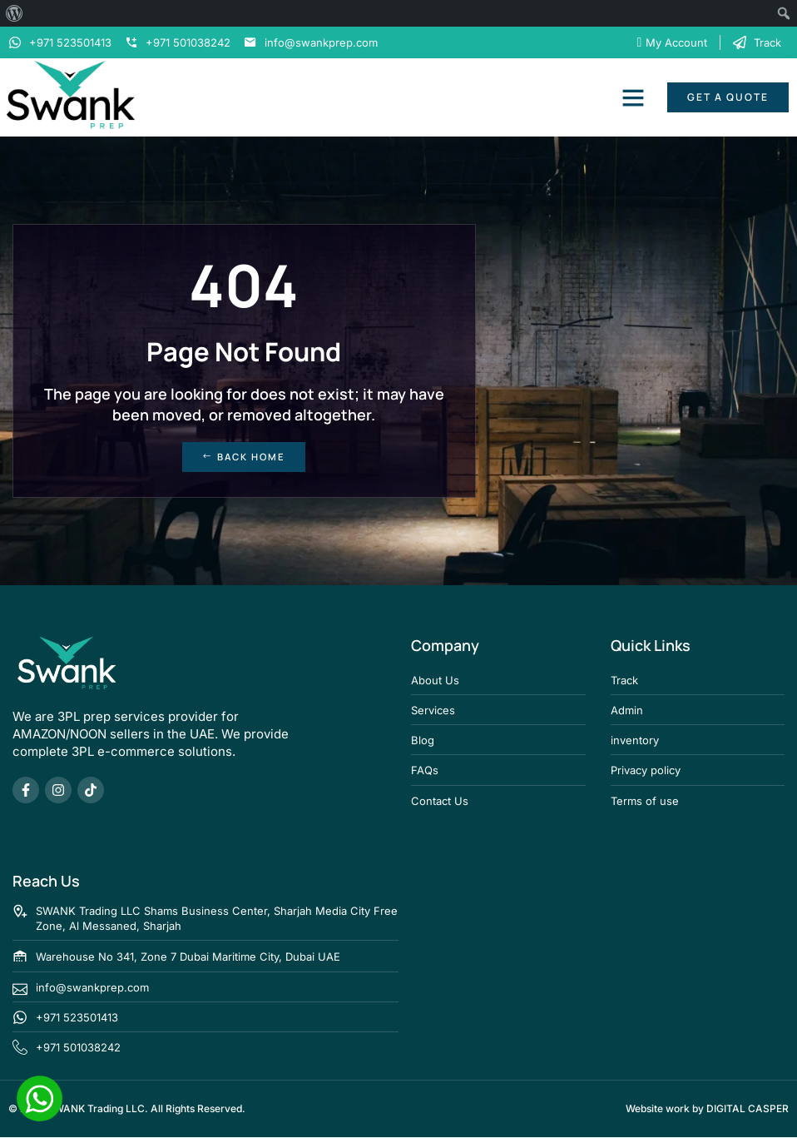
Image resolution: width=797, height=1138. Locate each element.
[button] (633, 97)
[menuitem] (14, 13)
